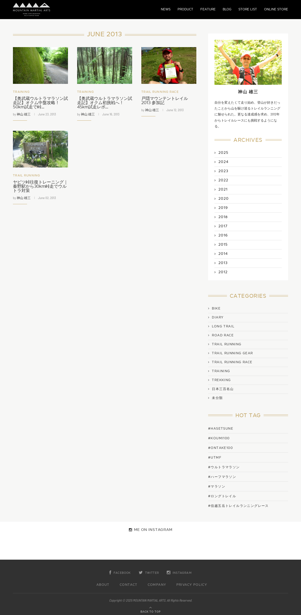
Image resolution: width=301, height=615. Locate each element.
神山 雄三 (24, 114)
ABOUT (103, 584)
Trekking (221, 380)
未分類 (217, 398)
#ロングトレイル (222, 496)
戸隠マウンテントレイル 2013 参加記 (164, 100)
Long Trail (223, 326)
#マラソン (216, 487)
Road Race (223, 335)
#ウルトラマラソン (224, 467)
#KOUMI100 (219, 438)
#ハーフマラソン (222, 477)
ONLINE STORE (276, 9)
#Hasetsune (220, 429)
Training (21, 92)
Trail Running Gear (232, 353)
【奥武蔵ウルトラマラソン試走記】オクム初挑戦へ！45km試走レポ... (104, 103)
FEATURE (208, 9)
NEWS (165, 9)
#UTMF (215, 458)
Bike (216, 308)
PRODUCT (185, 9)
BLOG (227, 9)
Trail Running (26, 175)
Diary (217, 317)
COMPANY (157, 584)
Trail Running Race (160, 92)
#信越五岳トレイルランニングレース (238, 506)
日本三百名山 (223, 389)
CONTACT (129, 584)
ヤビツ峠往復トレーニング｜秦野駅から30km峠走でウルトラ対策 (40, 186)
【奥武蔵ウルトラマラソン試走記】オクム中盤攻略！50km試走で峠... (40, 103)
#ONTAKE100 (220, 448)
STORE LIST (247, 9)
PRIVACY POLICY (191, 584)
